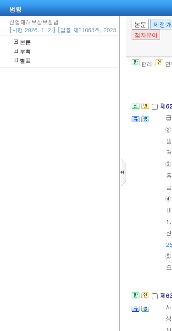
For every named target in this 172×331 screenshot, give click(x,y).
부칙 (22, 51)
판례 (142, 64)
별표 (22, 60)
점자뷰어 (145, 35)
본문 (22, 42)
